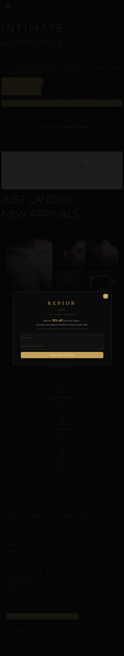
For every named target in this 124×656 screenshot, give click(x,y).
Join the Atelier (62, 355)
